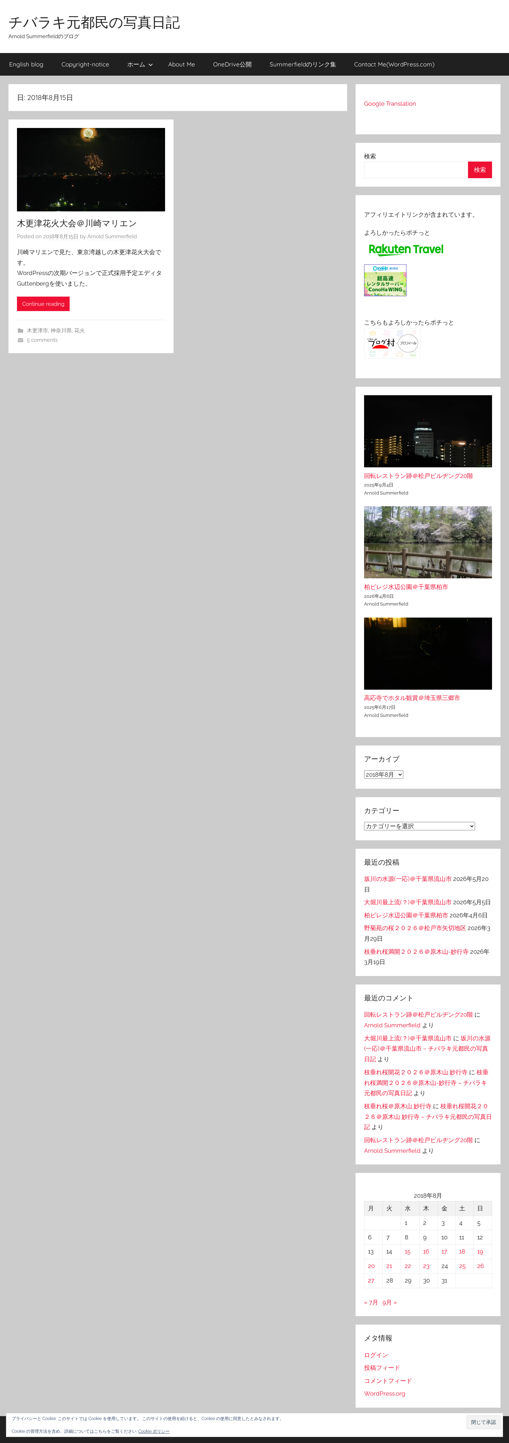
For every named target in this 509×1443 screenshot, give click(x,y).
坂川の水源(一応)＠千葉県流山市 (408, 878)
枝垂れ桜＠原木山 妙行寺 (398, 1106)
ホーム (140, 64)
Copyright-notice (85, 64)
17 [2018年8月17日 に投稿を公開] (444, 1251)
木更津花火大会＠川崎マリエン (77, 223)
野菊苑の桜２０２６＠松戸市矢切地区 (415, 927)
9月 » (389, 1302)
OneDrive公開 (232, 64)
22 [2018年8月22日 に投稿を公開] (408, 1265)
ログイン (376, 1355)
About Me (181, 64)
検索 (370, 156)
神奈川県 (61, 330)
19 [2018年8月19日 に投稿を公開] (480, 1251)
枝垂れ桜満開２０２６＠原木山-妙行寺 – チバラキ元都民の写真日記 (426, 1083)
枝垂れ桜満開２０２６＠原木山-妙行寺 (416, 951)
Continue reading (43, 304)
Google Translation (390, 103)
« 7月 (371, 1302)
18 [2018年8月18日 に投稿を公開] (462, 1251)
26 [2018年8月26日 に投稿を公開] (480, 1265)
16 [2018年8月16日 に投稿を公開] (426, 1251)
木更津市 (37, 330)
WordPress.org (384, 1393)
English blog (26, 64)
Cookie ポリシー (154, 1431)
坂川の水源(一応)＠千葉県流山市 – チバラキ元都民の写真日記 (427, 1049)
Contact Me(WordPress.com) (394, 64)
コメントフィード (388, 1380)
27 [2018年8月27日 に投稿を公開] (371, 1280)
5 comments (42, 340)
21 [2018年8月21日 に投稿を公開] (389, 1265)
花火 (79, 330)
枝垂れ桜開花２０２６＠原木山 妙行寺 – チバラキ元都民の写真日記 (428, 1117)
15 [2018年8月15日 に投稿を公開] (407, 1251)
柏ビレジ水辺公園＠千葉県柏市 (406, 586)
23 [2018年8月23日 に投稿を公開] (426, 1265)
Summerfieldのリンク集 (303, 64)
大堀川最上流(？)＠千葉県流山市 (408, 902)
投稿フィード (382, 1367)
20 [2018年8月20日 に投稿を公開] (371, 1265)
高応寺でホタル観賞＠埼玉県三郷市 (412, 697)
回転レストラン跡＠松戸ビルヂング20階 (418, 475)
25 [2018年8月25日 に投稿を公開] (462, 1265)
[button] (484, 1422)
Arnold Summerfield (112, 236)
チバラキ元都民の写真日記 (94, 22)
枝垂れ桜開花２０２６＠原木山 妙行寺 (416, 1072)
